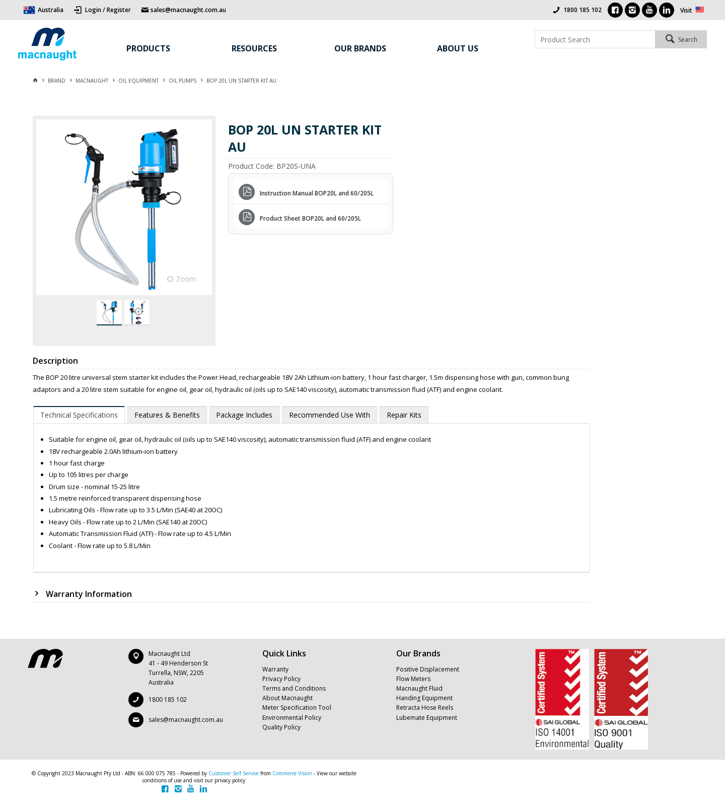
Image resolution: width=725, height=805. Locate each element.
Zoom (186, 279)
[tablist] (311, 489)
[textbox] (595, 39)
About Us (457, 48)
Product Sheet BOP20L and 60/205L (310, 218)
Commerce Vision (292, 773)
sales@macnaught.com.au (186, 719)
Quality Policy (281, 727)
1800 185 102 (582, 10)
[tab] (79, 414)
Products (148, 48)
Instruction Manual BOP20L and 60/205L (317, 193)
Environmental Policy (291, 717)
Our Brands (360, 48)
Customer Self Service (233, 773)
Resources (254, 48)
